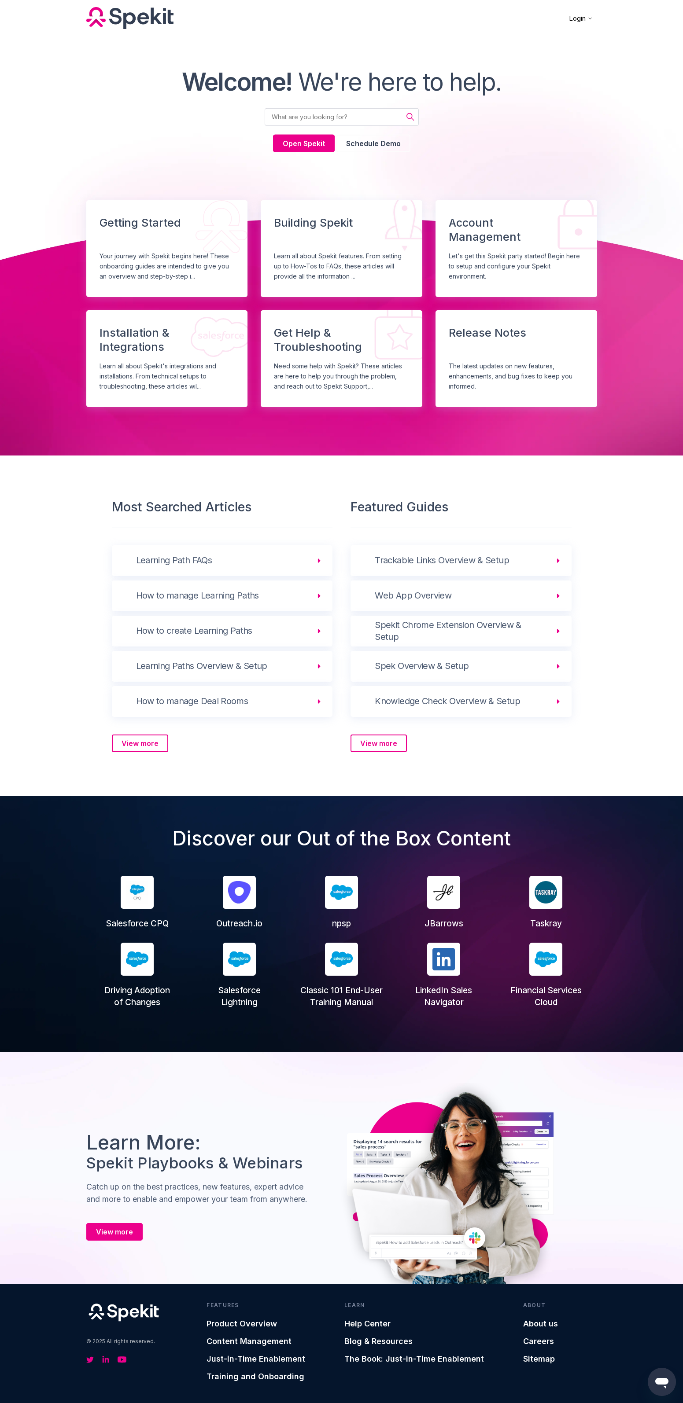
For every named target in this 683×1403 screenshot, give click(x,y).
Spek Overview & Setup (422, 666)
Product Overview (242, 1323)
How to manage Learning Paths (197, 595)
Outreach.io (239, 902)
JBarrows (444, 902)
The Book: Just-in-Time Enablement (414, 1358)
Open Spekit (304, 143)
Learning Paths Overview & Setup (201, 666)
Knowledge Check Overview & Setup (447, 701)
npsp (341, 902)
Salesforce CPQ (137, 902)
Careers (538, 1341)
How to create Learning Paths (194, 630)
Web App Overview (413, 595)
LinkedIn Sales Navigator (443, 975)
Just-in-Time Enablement (256, 1358)
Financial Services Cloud (546, 975)
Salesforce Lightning (239, 975)
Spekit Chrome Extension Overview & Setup (448, 631)
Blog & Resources (378, 1341)
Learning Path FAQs (174, 560)
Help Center (367, 1323)
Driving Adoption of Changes (137, 975)
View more (140, 743)
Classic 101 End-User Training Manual (341, 975)
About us (540, 1323)
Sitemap (539, 1358)
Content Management (249, 1341)
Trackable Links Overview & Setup (442, 560)
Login (581, 18)
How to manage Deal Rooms (192, 701)
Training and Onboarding (255, 1376)
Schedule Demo (373, 143)
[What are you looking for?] (342, 117)
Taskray (545, 902)
